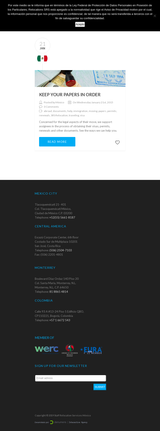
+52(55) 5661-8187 (62, 217)
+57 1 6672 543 (59, 320)
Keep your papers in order (70, 94)
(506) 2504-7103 (60, 250)
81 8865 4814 (58, 291)
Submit (100, 387)
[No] (154, 16)
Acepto (80, 24)
